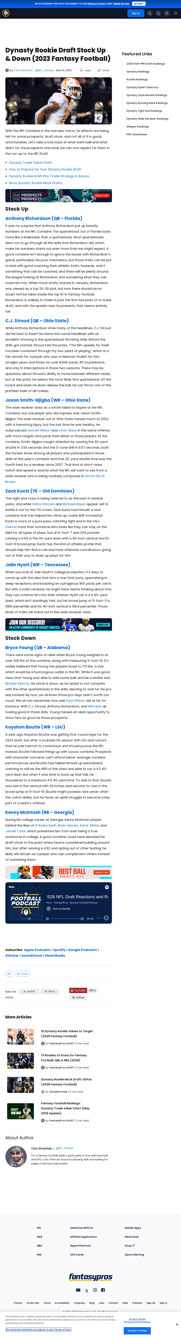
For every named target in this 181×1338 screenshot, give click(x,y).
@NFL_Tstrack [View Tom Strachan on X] (44, 70)
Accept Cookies (137, 1330)
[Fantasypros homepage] (5, 15)
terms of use (121, 3)
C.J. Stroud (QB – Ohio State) (37, 321)
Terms (47, 1302)
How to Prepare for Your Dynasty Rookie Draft (45, 169)
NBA (39, 1245)
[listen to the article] (85, 70)
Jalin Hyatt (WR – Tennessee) (37, 565)
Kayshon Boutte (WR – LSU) (35, 727)
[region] (90, 1325)
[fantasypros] (58, 912)
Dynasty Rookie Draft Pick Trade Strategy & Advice (49, 176)
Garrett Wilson (39, 430)
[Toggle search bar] (167, 13)
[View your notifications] (158, 13)
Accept (139, 3)
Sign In (163, 1302)
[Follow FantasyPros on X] (78, 997)
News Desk (132, 1237)
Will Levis (95, 706)
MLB (39, 1237)
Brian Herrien (68, 825)
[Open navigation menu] (175, 13)
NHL (39, 1254)
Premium (137, 1302)
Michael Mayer (74, 504)
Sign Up (151, 1302)
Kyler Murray (19, 683)
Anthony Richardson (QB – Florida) (43, 218)
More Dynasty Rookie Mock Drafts (35, 183)
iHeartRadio (55, 955)
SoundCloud (31, 955)
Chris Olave (68, 430)
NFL (9, 974)
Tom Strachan (23, 70)
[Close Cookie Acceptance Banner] (177, 1325)
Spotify (59, 950)
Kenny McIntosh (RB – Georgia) (39, 812)
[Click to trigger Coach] (150, 13)
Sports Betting (134, 1254)
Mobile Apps (133, 1228)
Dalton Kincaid (43, 504)
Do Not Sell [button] (33, 1302)
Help (125, 1302)
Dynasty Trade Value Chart (30, 162)
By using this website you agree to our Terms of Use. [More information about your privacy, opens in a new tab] (38, 1329)
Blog (91, 1302)
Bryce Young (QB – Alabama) (37, 648)
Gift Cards (77, 1254)
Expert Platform (80, 1245)
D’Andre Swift (45, 825)
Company (79, 1302)
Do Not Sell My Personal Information (137, 1320)
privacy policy (96, 3)
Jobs (101, 1302)
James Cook (15, 831)
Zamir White (89, 825)
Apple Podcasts (37, 950)
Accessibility (62, 1302)
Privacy (18, 1302)
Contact (113, 1302)
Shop (130, 1245)
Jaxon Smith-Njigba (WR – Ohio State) (47, 400)
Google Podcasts (82, 950)
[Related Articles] (58, 1067)
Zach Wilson (75, 700)
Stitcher (12, 955)
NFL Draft (22, 974)
